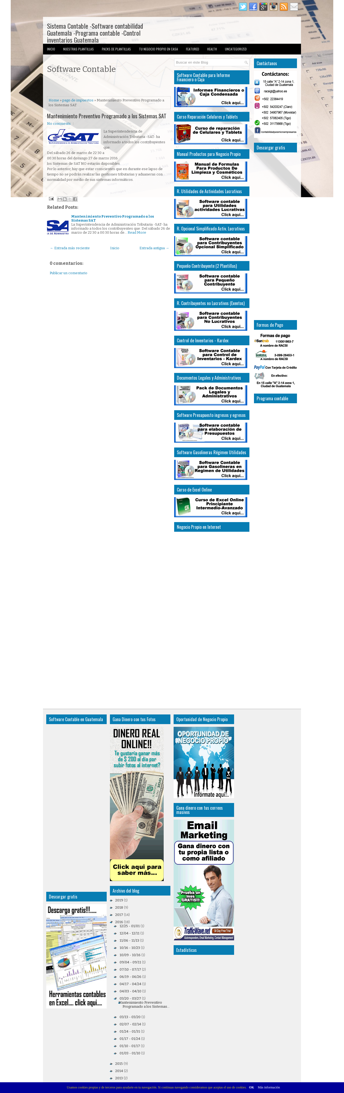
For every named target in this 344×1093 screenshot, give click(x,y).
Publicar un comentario (68, 273)
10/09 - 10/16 (130, 955)
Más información (269, 1087)
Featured (192, 49)
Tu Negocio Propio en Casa (158, 49)
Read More (137, 232)
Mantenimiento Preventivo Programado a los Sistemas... (144, 1004)
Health (212, 49)
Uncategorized (236, 49)
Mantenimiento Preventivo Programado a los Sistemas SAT (106, 116)
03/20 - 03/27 (130, 998)
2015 (119, 1064)
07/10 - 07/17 (130, 969)
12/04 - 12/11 (129, 933)
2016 (119, 922)
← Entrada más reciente (70, 248)
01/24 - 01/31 (130, 1031)
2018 (119, 907)
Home (54, 100)
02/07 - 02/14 (130, 1024)
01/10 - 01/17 (130, 1046)
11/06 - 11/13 (129, 940)
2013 (119, 1078)
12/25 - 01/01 (130, 926)
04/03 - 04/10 (130, 991)
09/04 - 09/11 (130, 962)
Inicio (51, 49)
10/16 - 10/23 (130, 948)
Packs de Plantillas (116, 49)
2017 (119, 915)
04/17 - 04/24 (130, 984)
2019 (119, 900)
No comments (59, 124)
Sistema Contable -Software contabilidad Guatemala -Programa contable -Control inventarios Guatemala (95, 33)
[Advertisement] (110, 86)
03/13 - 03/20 (130, 1017)
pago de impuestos (78, 100)
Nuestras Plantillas (78, 49)
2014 (119, 1071)
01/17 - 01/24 (130, 1039)
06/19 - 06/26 (130, 977)
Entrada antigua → (154, 248)
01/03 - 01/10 (130, 1053)
